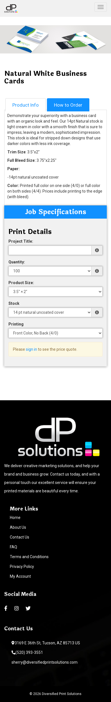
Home (15, 517)
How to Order (68, 105)
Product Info (25, 105)
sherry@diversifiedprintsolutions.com (45, 662)
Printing (16, 324)
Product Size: (21, 282)
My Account (20, 576)
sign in (31, 349)
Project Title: (20, 241)
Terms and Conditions (29, 556)
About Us (18, 527)
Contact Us (19, 537)
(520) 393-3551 (27, 652)
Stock (13, 303)
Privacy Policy (22, 566)
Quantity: (16, 262)
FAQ (13, 547)
